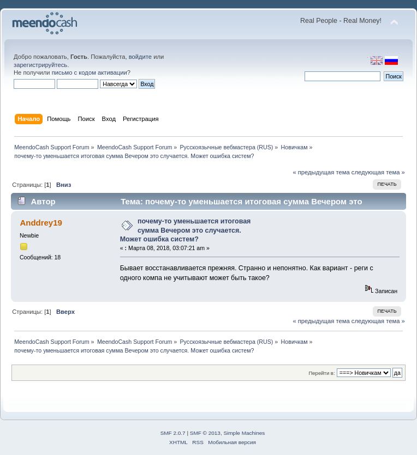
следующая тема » (378, 172)
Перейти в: (321, 373)
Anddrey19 (41, 222)
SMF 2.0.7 (173, 433)
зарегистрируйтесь (40, 65)
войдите (140, 56)
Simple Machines (244, 433)
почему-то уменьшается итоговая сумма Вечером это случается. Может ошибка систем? (185, 229)
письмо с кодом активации (89, 72)
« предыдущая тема (321, 172)
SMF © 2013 (205, 433)
